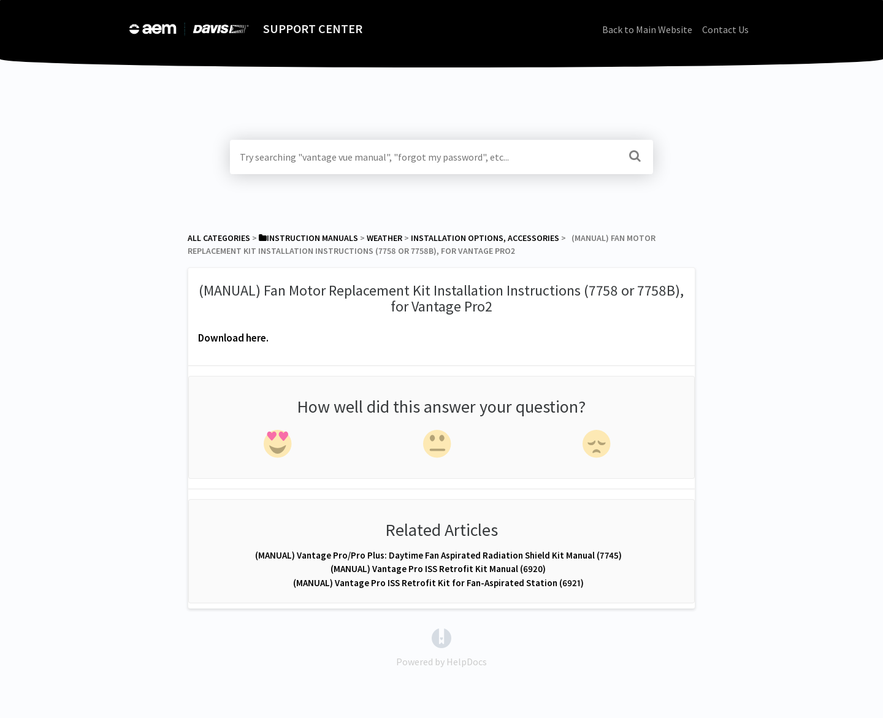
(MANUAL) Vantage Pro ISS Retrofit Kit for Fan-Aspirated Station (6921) (438, 583)
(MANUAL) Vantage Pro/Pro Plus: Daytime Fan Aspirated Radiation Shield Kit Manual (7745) (438, 555)
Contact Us (725, 29)
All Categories (219, 237)
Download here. (233, 338)
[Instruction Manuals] (308, 237)
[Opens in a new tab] (441, 637)
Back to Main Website (647, 29)
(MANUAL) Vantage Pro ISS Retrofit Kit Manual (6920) (438, 569)
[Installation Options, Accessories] (485, 237)
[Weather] (384, 237)
